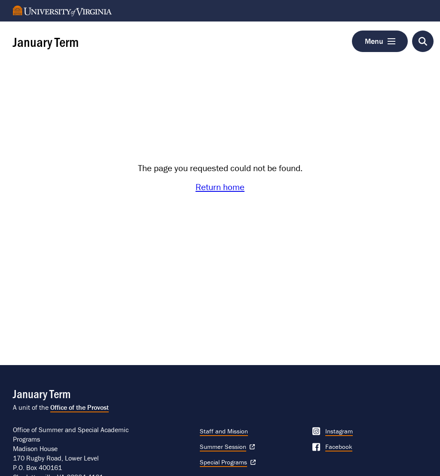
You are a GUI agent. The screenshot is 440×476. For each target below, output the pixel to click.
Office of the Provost (79, 407)
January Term (46, 41)
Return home (220, 187)
